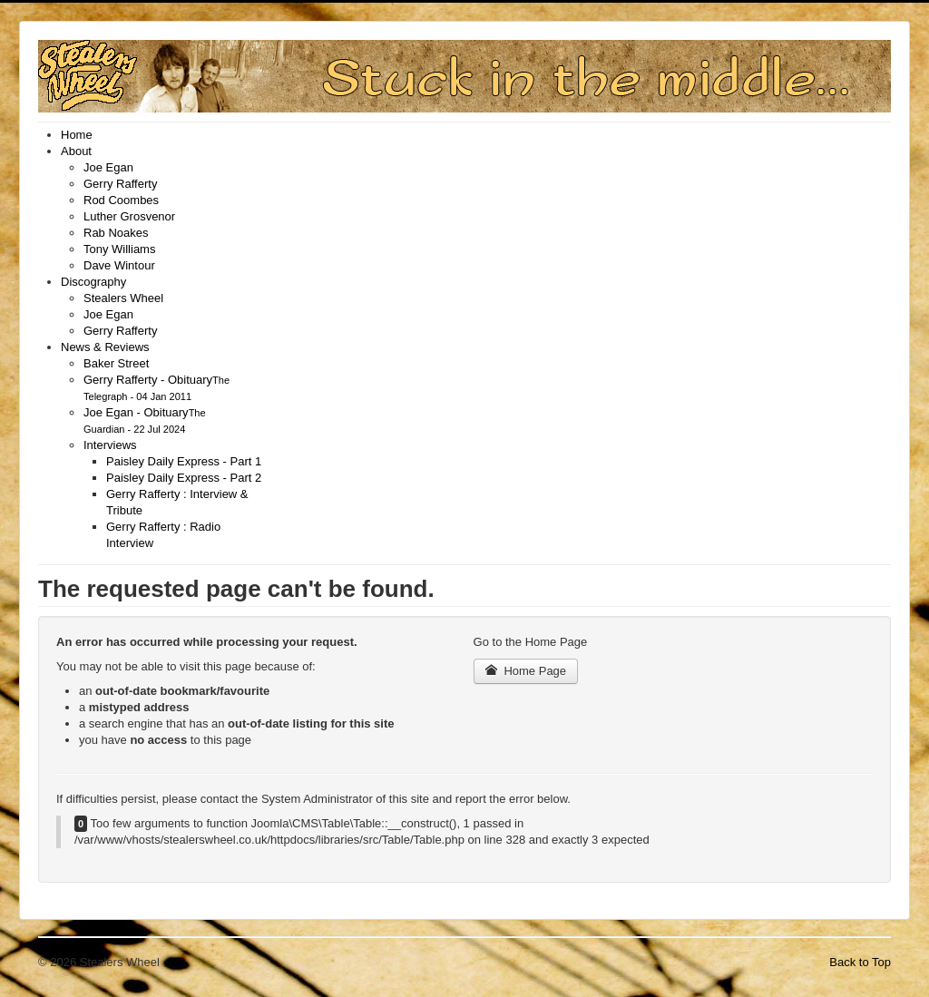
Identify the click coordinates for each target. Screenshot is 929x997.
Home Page (526, 671)
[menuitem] (77, 135)
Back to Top (860, 962)
